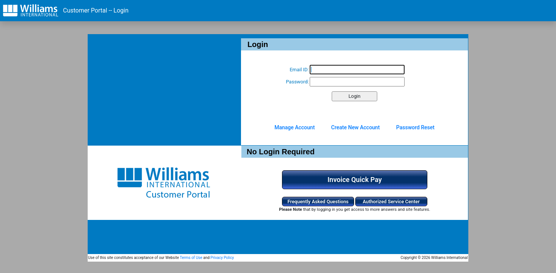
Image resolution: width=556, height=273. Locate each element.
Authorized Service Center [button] (391, 201)
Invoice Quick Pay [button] (355, 180)
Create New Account (355, 127)
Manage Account (294, 127)
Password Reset (415, 127)
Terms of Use (191, 258)
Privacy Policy (222, 258)
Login (354, 96)
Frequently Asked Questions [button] (318, 201)
